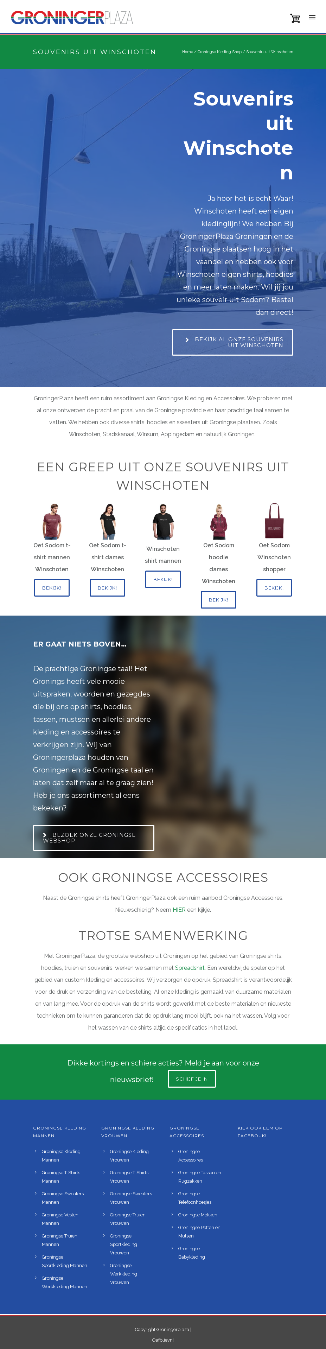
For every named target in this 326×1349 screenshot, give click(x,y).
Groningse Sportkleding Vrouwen (123, 1244)
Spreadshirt (190, 968)
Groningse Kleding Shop (220, 52)
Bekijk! (52, 588)
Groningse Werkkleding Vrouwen (123, 1274)
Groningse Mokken (197, 1214)
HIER (180, 909)
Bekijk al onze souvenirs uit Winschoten (234, 342)
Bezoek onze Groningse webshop (89, 838)
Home (187, 52)
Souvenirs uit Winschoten (269, 52)
